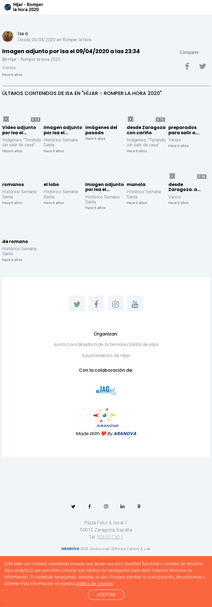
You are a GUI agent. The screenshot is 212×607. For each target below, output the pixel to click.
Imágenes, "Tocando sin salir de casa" (21, 142)
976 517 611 (110, 537)
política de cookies (94, 583)
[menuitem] (77, 303)
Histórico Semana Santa (61, 142)
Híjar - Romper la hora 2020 (34, 59)
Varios (9, 67)
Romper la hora (76, 39)
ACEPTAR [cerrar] (106, 594)
